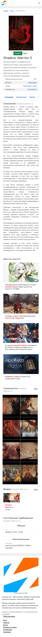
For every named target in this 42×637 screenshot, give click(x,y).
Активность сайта (10, 627)
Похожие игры (21, 97)
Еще (25, 53)
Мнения (32, 97)
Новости (6, 623)
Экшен (35, 86)
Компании (7, 632)
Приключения (27, 86)
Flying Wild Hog (32, 89)
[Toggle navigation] (39, 3)
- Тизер (9, 507)
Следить (18, 53)
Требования (9, 97)
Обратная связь (9, 616)
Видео (5, 625)
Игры (5, 620)
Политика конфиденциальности (12, 612)
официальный (32, 82)
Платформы (7, 630)
